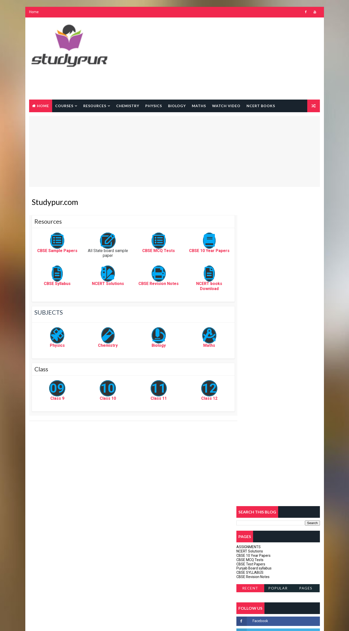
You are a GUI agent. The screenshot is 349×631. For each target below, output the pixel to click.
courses (64, 106)
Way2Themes (73, 622)
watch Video (226, 106)
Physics (153, 106)
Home (34, 13)
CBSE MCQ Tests (152, 251)
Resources (94, 106)
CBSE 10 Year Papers (200, 251)
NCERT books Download (200, 287)
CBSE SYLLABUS (250, 258)
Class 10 (104, 398)
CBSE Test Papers (251, 250)
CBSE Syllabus (56, 284)
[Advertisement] (227, 59)
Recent (250, 274)
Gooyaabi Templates (126, 622)
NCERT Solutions (104, 284)
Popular (278, 274)
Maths (199, 106)
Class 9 (56, 398)
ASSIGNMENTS (249, 233)
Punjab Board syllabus (254, 254)
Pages (306, 274)
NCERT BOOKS (261, 106)
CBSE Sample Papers (56, 251)
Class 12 (200, 398)
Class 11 (152, 398)
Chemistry (127, 106)
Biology (177, 106)
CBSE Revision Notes (152, 284)
